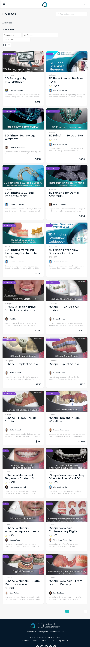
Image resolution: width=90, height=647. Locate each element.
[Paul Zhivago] (6, 319)
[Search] (85, 4)
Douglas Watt (14, 540)
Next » (86, 611)
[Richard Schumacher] (50, 430)
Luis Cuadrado (58, 593)
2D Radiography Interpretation (15, 80)
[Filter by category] (40, 35)
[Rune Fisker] (6, 593)
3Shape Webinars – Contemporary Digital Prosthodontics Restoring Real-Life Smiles (67, 529)
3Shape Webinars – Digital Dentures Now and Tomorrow (23, 582)
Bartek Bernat (59, 319)
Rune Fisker (14, 593)
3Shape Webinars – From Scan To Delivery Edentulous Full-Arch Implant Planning (65, 582)
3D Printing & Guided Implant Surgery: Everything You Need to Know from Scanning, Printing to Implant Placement (21, 194)
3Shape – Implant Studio (21, 364)
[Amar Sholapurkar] (6, 90)
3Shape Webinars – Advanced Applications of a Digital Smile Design (23, 529)
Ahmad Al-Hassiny (60, 90)
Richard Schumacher (61, 430)
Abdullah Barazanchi (17, 147)
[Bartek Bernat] (50, 319)
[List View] (9, 45)
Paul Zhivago (14, 319)
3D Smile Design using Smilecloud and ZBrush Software (20, 308)
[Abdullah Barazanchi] (6, 147)
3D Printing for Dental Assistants (64, 194)
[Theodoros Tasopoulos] (50, 540)
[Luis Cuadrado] (50, 593)
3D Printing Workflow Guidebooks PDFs (67, 251)
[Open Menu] (3, 4)
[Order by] (11, 35)
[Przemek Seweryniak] (6, 487)
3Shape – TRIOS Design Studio (20, 419)
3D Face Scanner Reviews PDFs (67, 80)
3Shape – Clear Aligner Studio (64, 308)
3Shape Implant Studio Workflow (64, 419)
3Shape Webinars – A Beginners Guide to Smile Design (23, 477)
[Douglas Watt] (6, 540)
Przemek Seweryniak (17, 487)
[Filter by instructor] (16, 39)
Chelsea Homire (59, 205)
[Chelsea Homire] (50, 204)
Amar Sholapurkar (16, 90)
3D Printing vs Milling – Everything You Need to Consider (23, 251)
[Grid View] (5, 45)
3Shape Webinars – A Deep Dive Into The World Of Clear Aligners (67, 477)
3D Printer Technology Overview (20, 137)
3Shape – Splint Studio (64, 364)
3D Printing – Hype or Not (67, 135)
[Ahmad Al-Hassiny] (50, 90)
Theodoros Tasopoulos (62, 540)
